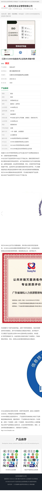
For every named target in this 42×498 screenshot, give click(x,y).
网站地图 (32, 484)
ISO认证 (21, 14)
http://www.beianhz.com (7, 430)
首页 (9, 14)
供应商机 (14, 14)
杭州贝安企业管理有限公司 (22, 481)
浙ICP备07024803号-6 (20, 478)
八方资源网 (16, 484)
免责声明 (21, 484)
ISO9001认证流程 (11, 470)
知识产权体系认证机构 (31, 470)
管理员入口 (27, 484)
